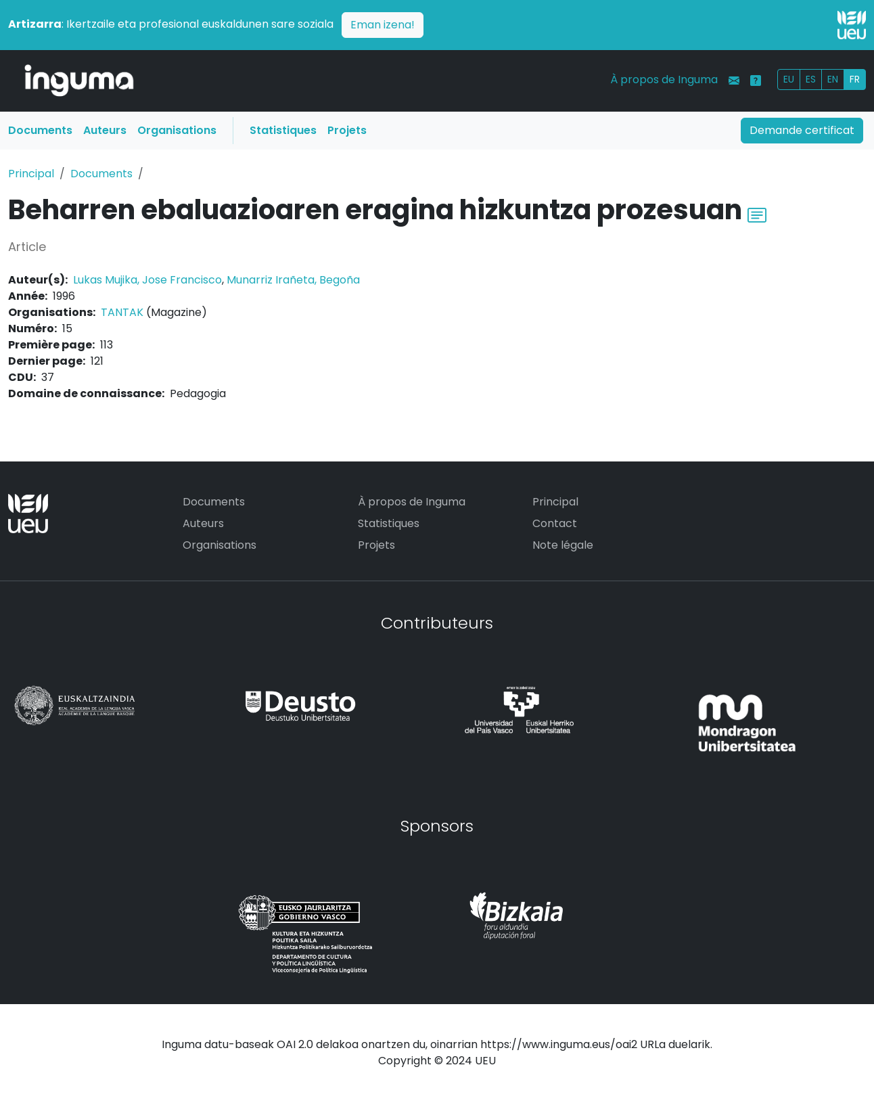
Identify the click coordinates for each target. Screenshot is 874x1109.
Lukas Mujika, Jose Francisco (147, 280)
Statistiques (283, 130)
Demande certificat (802, 130)
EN (832, 79)
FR (855, 79)
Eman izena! (382, 24)
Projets (347, 130)
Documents (40, 130)
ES (811, 79)
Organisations (176, 130)
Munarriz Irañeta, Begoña (293, 280)
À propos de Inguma (664, 79)
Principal (31, 173)
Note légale (562, 545)
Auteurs (105, 130)
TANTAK (122, 312)
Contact (554, 523)
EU (788, 79)
